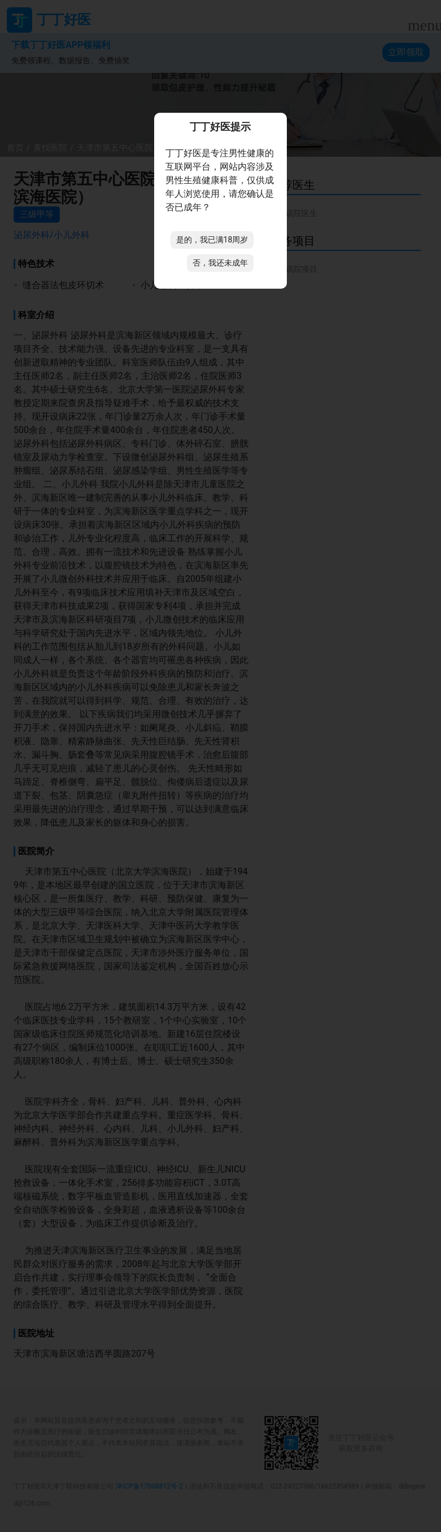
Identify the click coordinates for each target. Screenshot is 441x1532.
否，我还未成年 (220, 262)
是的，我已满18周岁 (212, 239)
